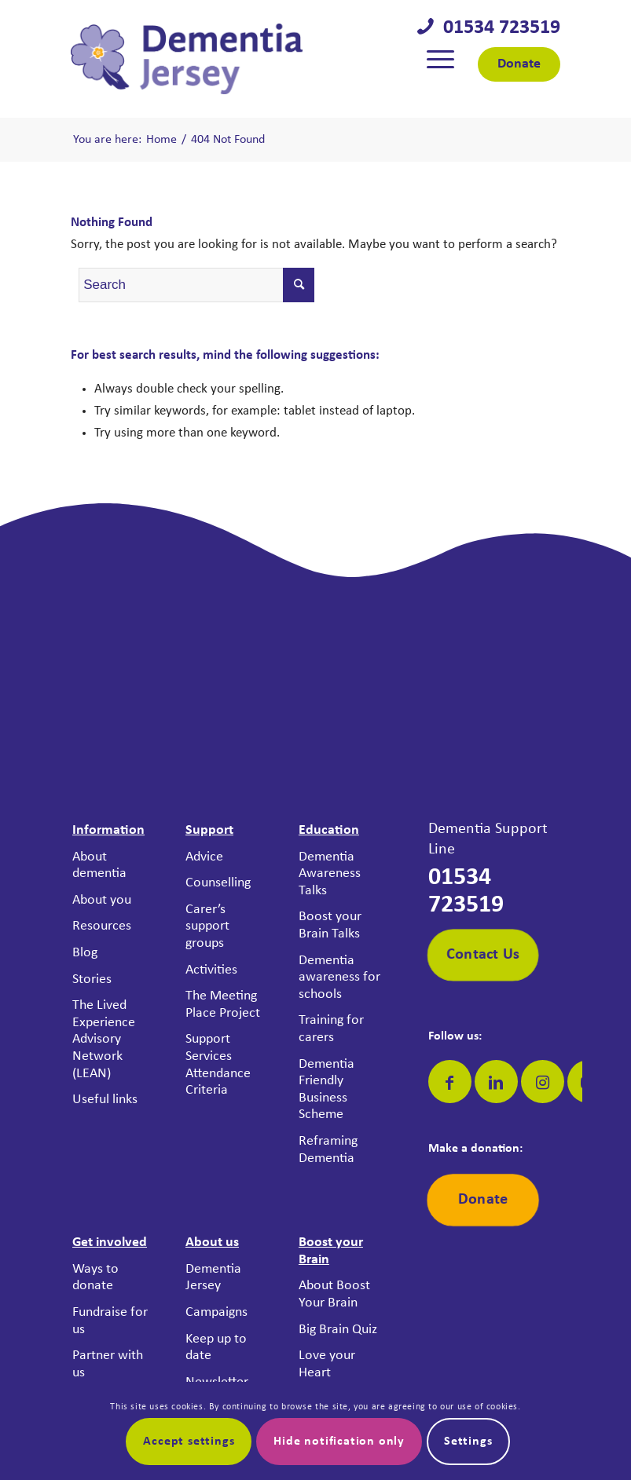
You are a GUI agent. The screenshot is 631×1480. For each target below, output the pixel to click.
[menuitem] (440, 59)
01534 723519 (497, 27)
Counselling (218, 882)
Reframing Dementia (328, 1150)
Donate (519, 64)
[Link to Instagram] (542, 1081)
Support (209, 830)
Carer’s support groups (207, 926)
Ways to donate (95, 1278)
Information (108, 830)
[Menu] (440, 59)
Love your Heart (327, 1364)
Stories (92, 979)
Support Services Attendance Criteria (218, 1065)
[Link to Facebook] (449, 1081)
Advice (204, 857)
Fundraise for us (110, 1321)
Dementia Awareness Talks (330, 874)
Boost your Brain (331, 1251)
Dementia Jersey (213, 1278)
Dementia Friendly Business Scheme (326, 1090)
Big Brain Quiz (338, 1329)
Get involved (109, 1242)
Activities (211, 970)
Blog (84, 952)
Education (329, 830)
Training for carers (331, 1029)
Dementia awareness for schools (339, 977)
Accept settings (188, 1441)
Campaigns (216, 1312)
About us (212, 1242)
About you (101, 900)
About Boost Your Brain (334, 1294)
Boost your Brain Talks (330, 925)
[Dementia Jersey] (187, 59)
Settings (468, 1441)
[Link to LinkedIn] (496, 1081)
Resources (101, 926)
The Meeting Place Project (222, 1004)
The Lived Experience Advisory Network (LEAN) (103, 1039)
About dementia (99, 866)
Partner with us (107, 1364)
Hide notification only (339, 1441)
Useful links (105, 1099)
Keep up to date (216, 1348)
